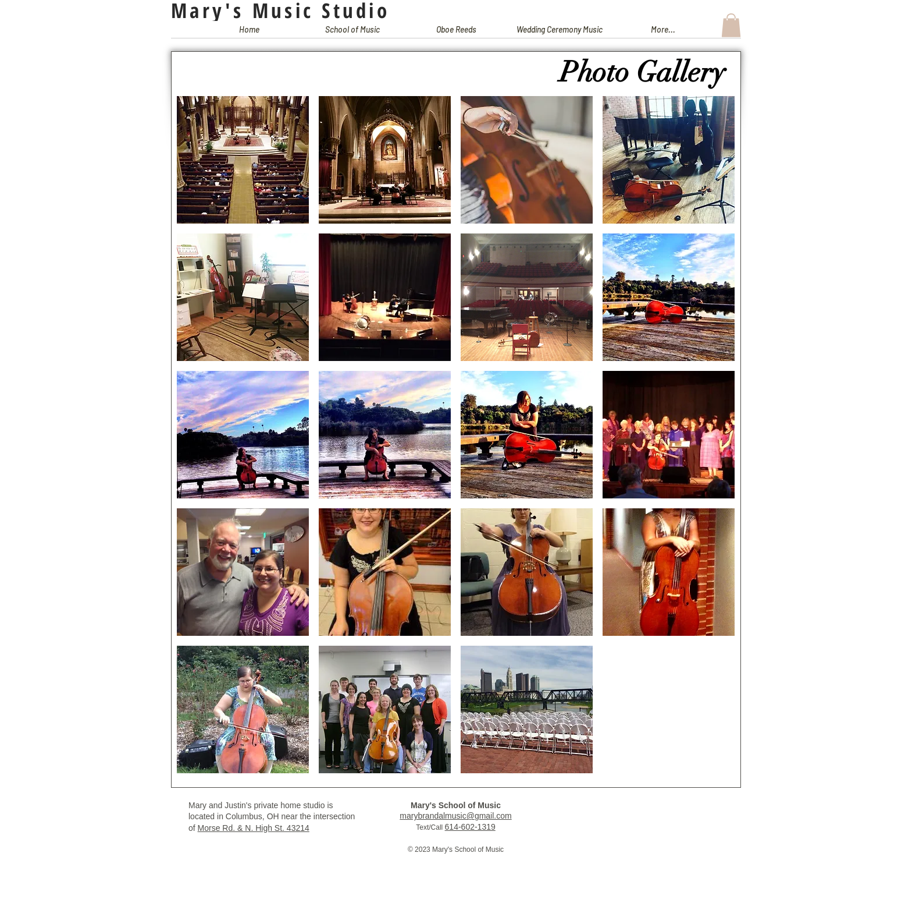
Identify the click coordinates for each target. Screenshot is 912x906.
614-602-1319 (470, 826)
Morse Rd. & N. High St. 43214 (253, 828)
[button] (352, 33)
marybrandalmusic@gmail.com (455, 815)
